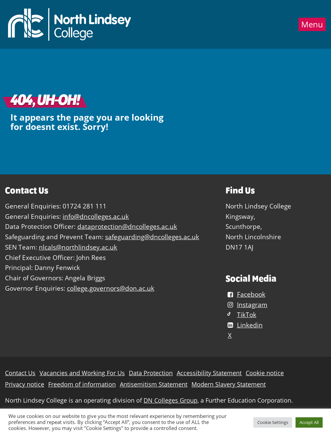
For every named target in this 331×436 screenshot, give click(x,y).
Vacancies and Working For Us (82, 373)
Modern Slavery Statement (228, 384)
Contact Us (20, 373)
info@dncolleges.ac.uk (96, 216)
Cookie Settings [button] (272, 422)
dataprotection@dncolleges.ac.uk (127, 226)
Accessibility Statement (209, 373)
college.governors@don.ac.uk (110, 288)
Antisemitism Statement (153, 384)
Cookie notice (265, 373)
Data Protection (151, 373)
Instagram (246, 304)
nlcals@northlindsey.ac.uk (78, 247)
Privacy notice (24, 384)
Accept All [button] (309, 422)
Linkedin (244, 325)
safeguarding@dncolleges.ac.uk (152, 237)
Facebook (245, 294)
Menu (312, 24)
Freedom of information (82, 384)
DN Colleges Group (170, 400)
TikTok (241, 314)
